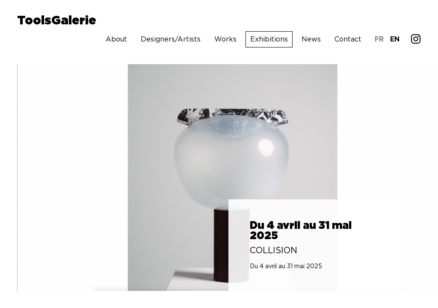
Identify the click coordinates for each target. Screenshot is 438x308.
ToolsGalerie (56, 21)
